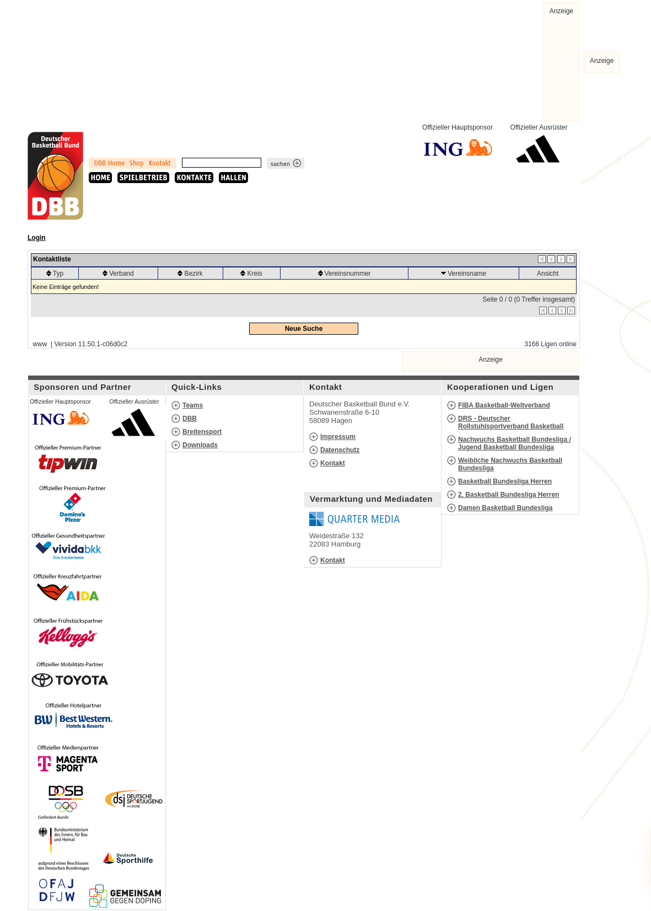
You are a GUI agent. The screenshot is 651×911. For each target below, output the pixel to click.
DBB (189, 418)
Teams (192, 405)
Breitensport (202, 432)
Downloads (200, 445)
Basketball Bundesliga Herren (505, 481)
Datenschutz (339, 450)
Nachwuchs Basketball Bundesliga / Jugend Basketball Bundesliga (514, 443)
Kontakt (332, 463)
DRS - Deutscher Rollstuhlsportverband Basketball (510, 422)
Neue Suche (304, 329)
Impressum (338, 437)
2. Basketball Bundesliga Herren (508, 495)
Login (37, 238)
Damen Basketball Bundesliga (505, 508)
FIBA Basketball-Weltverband (504, 405)
